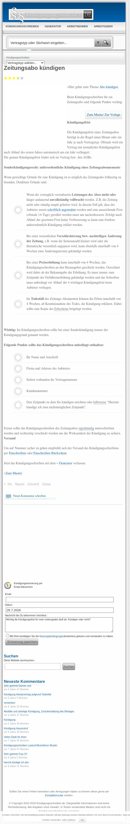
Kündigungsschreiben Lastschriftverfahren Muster (30, 745)
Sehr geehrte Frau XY (15, 754)
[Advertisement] (35, 116)
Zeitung (46, 483)
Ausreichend (10, 78)
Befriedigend (14, 78)
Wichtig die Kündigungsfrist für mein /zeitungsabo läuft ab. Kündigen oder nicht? (59, 624)
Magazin (20, 483)
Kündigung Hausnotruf (16, 728)
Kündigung (10, 719)
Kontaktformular (54, 795)
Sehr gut (22, 78)
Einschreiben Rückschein (49, 453)
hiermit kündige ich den (16, 762)
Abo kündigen (108, 87)
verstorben (9, 702)
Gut (17, 78)
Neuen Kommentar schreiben (29, 495)
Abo (9, 483)
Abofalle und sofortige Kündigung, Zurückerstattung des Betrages (39, 711)
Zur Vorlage (112, 115)
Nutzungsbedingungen (51, 636)
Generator (65, 463)
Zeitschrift (33, 483)
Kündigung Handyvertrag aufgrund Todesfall (27, 694)
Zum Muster (95, 115)
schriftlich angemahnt (61, 210)
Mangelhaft (6, 78)
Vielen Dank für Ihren (15, 737)
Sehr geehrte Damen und (17, 685)
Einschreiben (17, 453)
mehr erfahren (69, 820)
